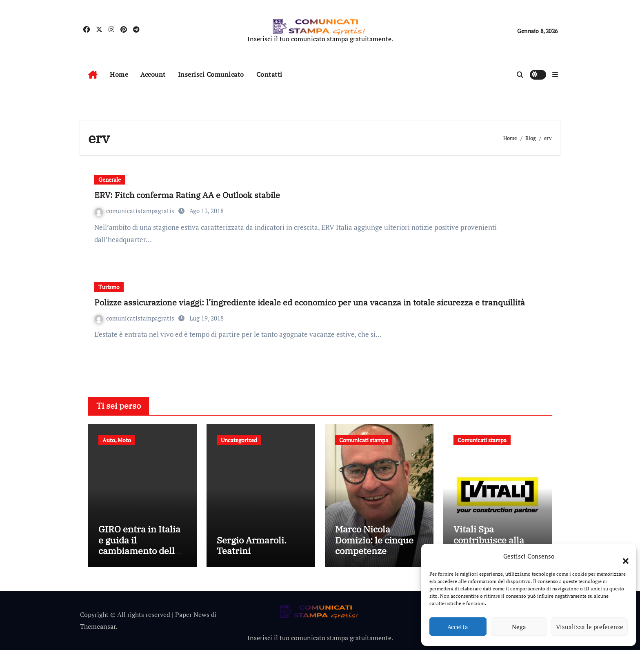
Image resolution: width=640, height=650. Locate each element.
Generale (109, 179)
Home (119, 74)
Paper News (192, 614)
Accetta (457, 627)
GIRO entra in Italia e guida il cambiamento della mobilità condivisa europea (139, 550)
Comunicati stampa (363, 440)
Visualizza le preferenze (589, 627)
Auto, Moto (116, 440)
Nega (519, 627)
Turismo (109, 287)
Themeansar (98, 626)
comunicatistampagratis (135, 211)
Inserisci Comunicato (211, 74)
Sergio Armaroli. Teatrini (252, 545)
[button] (622, 556)
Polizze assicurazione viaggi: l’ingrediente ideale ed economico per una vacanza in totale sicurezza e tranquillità (309, 302)
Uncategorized (239, 440)
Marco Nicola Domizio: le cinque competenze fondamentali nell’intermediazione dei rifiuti (377, 556)
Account (153, 74)
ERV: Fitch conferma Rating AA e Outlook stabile (187, 194)
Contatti (269, 74)
